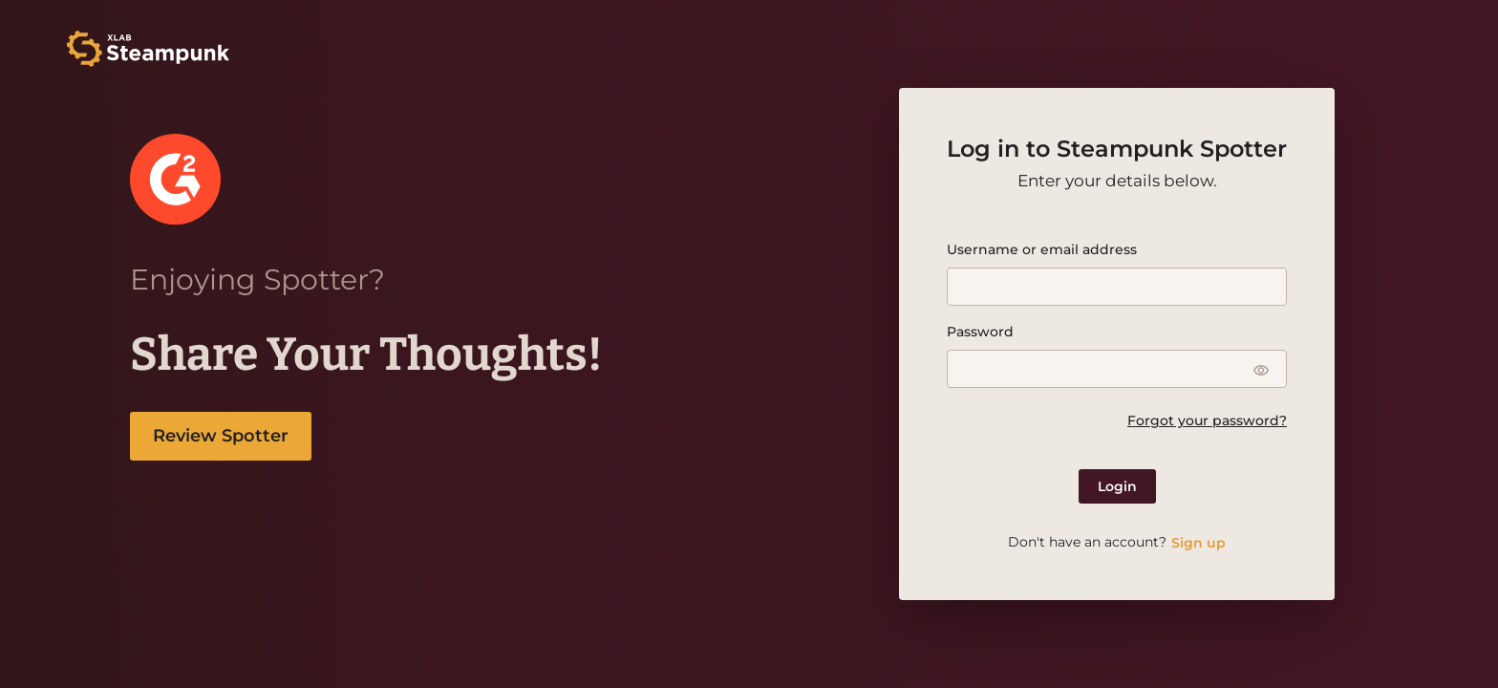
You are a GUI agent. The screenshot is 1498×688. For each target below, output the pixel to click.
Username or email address (1042, 249)
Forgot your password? (1207, 420)
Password (980, 331)
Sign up (1198, 542)
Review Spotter (221, 435)
